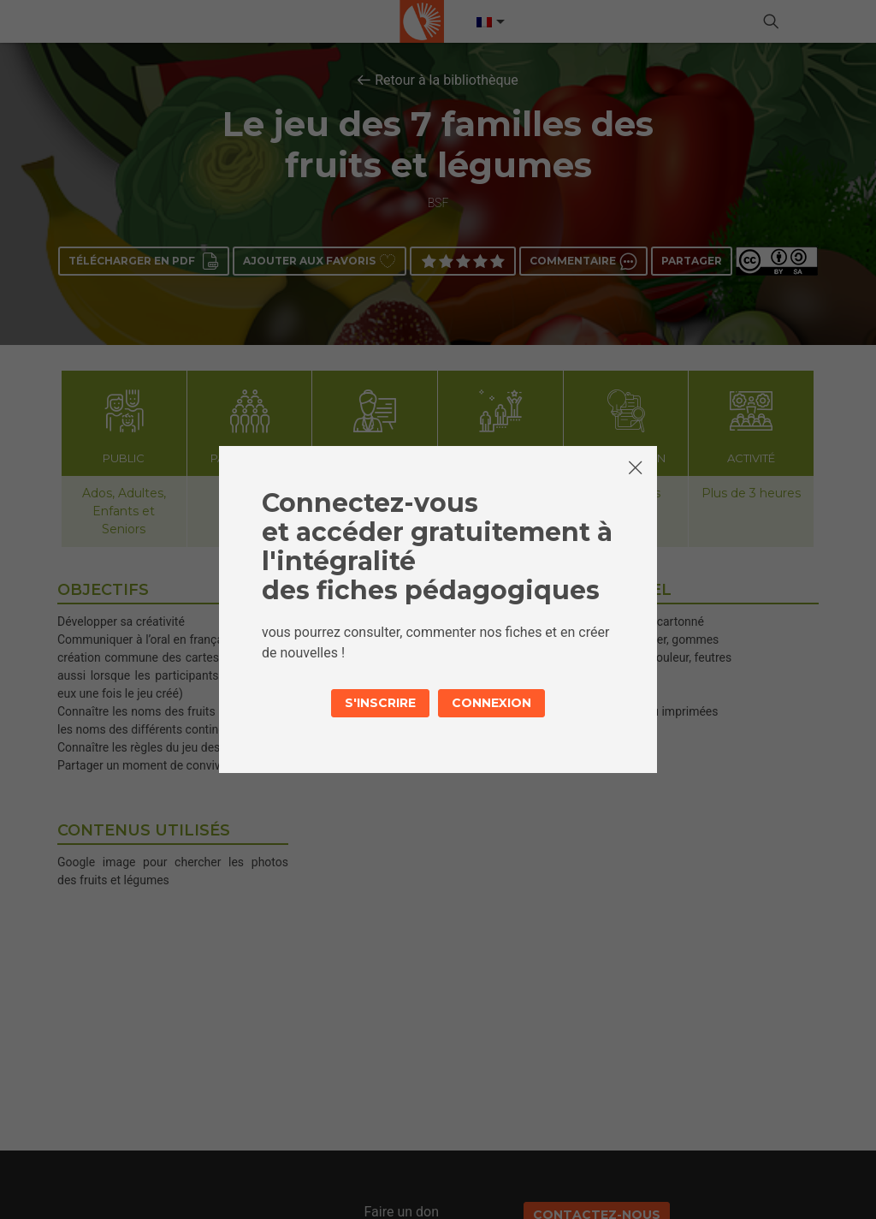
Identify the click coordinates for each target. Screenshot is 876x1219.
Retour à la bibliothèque (446, 80)
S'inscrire (380, 703)
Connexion (491, 703)
